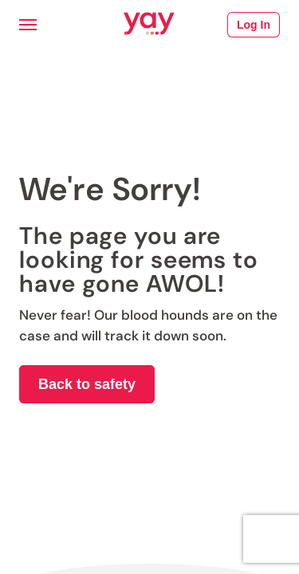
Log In (253, 24)
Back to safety (87, 384)
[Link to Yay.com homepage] (149, 25)
